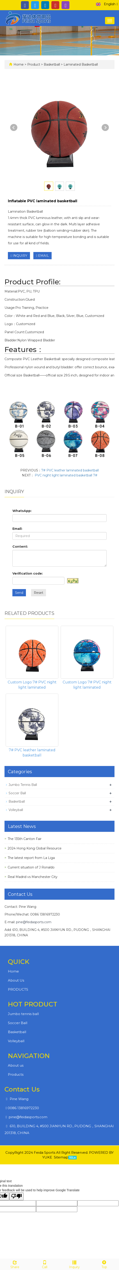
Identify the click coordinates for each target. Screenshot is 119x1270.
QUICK (18, 962)
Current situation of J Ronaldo (31, 867)
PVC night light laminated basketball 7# (65, 475)
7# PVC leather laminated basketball (70, 470)
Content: (20, 547)
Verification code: (27, 573)
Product (34, 64)
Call (45, 1264)
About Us (16, 980)
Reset (38, 593)
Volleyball (16, 810)
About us (15, 1065)
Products (15, 1074)
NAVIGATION (29, 1056)
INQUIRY (19, 256)
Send (19, 593)
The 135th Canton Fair (24, 839)
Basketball (52, 64)
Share (15, 1264)
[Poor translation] (16, 1196)
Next (105, 127)
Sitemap (61, 1157)
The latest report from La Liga (31, 858)
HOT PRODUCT (32, 1004)
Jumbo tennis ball (23, 1014)
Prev (13, 127)
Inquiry (74, 1264)
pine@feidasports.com (33, 922)
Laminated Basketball (80, 64)
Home (19, 64)
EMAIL (42, 256)
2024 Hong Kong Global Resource (35, 848)
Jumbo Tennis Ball (23, 785)
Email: (17, 529)
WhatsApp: (22, 511)
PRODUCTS (18, 989)
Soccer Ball (17, 793)
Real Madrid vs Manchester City (32, 877)
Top (104, 1264)
